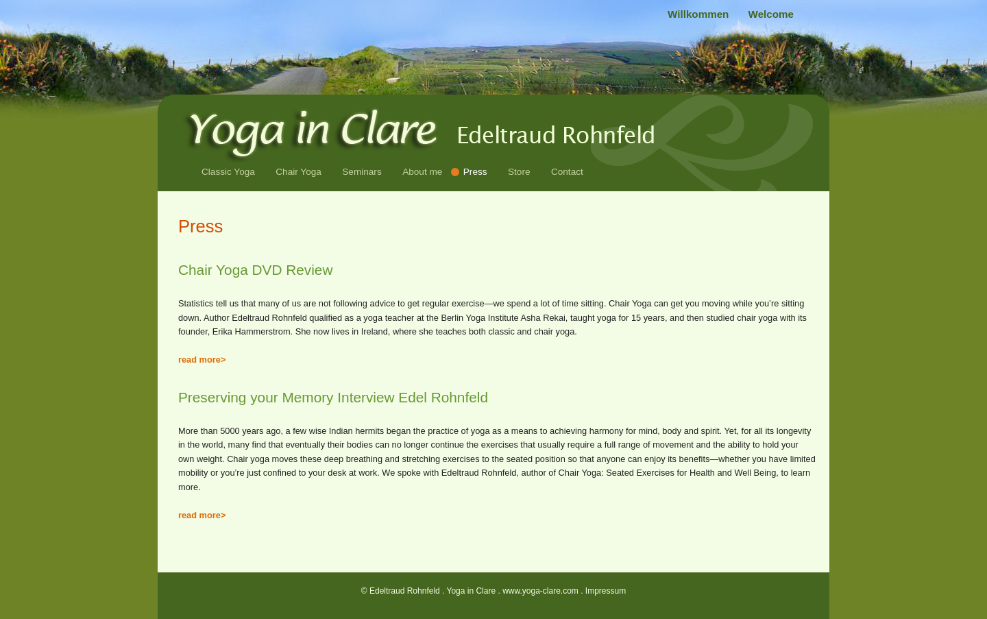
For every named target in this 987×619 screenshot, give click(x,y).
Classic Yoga (228, 172)
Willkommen (700, 14)
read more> (202, 359)
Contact (567, 172)
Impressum (605, 591)
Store (519, 172)
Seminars (361, 172)
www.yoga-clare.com (540, 591)
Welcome (771, 14)
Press (475, 172)
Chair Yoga (298, 172)
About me (422, 172)
